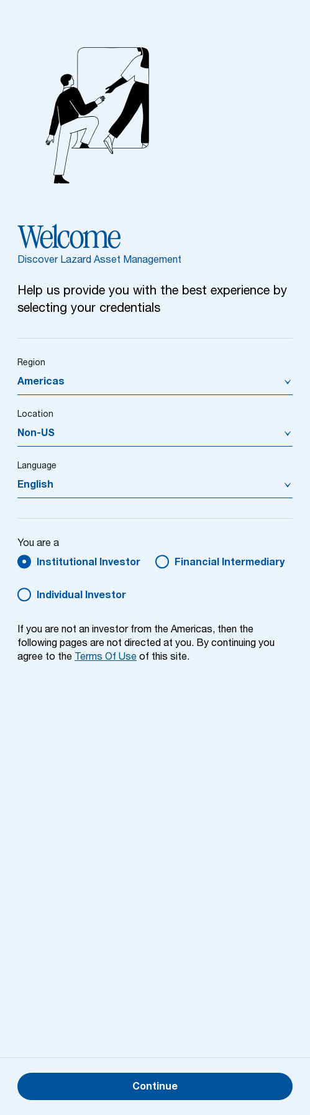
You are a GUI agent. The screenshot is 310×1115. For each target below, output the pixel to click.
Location (35, 415)
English (35, 486)
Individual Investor (81, 596)
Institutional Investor (88, 563)
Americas (41, 383)
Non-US (36, 434)
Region (31, 363)
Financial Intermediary (230, 563)
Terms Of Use (106, 658)
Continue (155, 1088)
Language (37, 466)
